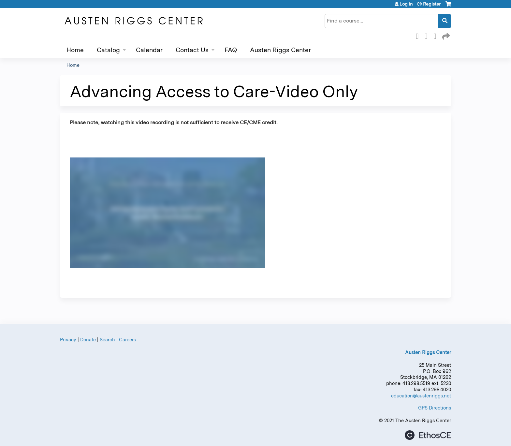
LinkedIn (436, 35)
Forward (445, 35)
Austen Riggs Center (280, 50)
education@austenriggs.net (421, 395)
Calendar (149, 50)
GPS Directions (434, 407)
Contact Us (192, 50)
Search (107, 339)
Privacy (68, 339)
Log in (406, 4)
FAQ (231, 50)
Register (432, 4)
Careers (127, 339)
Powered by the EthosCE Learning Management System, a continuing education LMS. (428, 435)
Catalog (108, 50)
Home (75, 50)
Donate (88, 339)
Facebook (419, 35)
